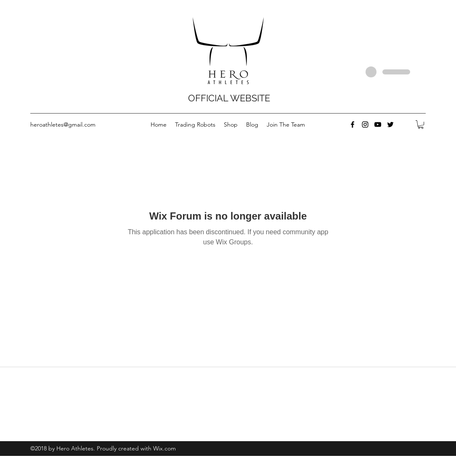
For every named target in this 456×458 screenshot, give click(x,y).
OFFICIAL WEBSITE (229, 98)
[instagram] (365, 124)
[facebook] (352, 124)
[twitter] (390, 124)
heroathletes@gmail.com (62, 124)
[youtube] (378, 124)
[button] (421, 124)
